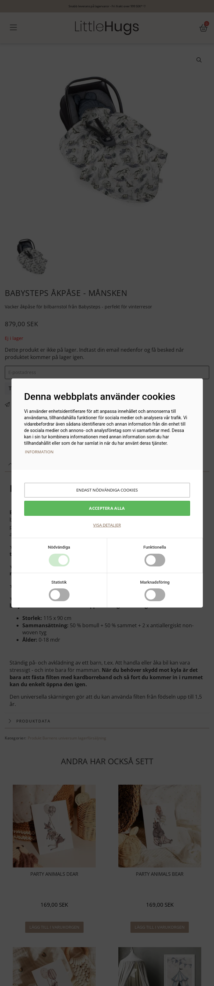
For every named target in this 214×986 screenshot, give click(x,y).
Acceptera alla (107, 508)
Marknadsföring (155, 582)
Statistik (59, 582)
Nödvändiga (59, 547)
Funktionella (154, 547)
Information (39, 452)
